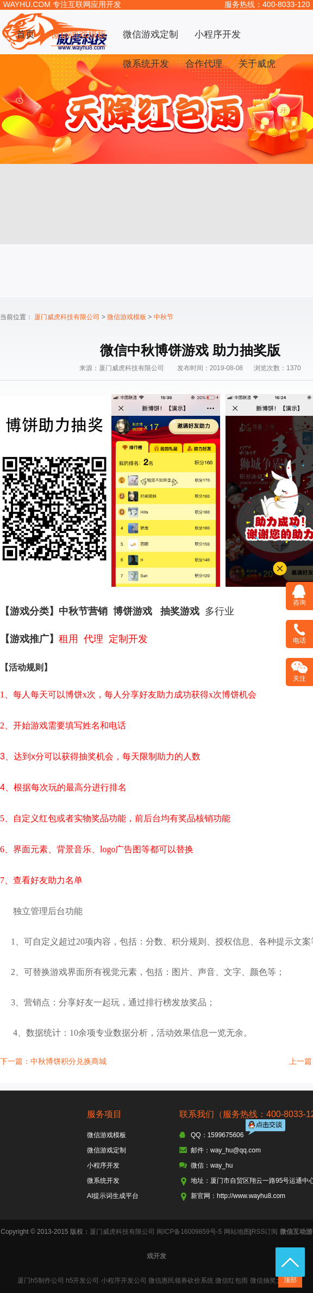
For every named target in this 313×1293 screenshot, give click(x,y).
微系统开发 (146, 64)
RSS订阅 (265, 1231)
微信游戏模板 (79, 34)
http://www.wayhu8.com (251, 1196)
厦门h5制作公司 (40, 1280)
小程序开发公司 (124, 1280)
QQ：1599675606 (217, 1135)
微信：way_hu (212, 1165)
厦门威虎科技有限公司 (66, 317)
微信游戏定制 (150, 34)
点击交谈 (266, 1128)
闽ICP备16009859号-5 (189, 1231)
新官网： (204, 1196)
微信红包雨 (231, 1280)
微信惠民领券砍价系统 (181, 1280)
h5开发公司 (82, 1280)
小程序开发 (218, 34)
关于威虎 (257, 64)
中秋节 (163, 317)
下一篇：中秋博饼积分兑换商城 (53, 1061)
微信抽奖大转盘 (273, 1280)
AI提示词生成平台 (113, 1196)
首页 (25, 34)
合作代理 (203, 64)
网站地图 (237, 1231)
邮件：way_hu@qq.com (226, 1150)
